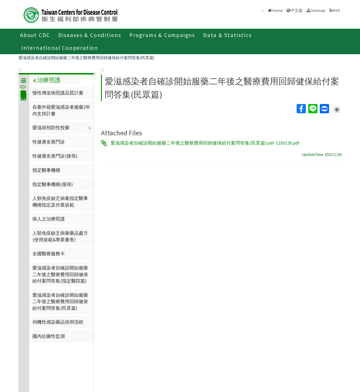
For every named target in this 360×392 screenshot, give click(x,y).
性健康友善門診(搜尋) (54, 156)
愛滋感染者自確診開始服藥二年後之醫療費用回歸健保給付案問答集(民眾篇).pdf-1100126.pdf (205, 143)
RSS (336, 10)
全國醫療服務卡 (48, 253)
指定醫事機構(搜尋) (52, 184)
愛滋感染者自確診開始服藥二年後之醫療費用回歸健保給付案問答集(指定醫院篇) (60, 274)
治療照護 (46, 80)
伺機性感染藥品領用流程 (57, 322)
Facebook (301, 108)
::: (20, 69)
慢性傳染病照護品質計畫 (57, 93)
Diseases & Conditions (89, 35)
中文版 (297, 10)
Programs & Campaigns (162, 35)
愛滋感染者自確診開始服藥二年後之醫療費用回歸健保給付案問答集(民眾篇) (87, 57)
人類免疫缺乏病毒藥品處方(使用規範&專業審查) (60, 236)
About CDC (35, 35)
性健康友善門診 (48, 142)
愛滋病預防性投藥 (62, 127)
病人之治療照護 (48, 219)
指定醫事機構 (46, 170)
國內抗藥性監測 (48, 336)
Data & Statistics (227, 35)
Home (277, 10)
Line (312, 108)
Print (324, 108)
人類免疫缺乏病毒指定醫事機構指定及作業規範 (60, 201)
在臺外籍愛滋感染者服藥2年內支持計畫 (61, 110)
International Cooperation (59, 47)
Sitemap (318, 10)
